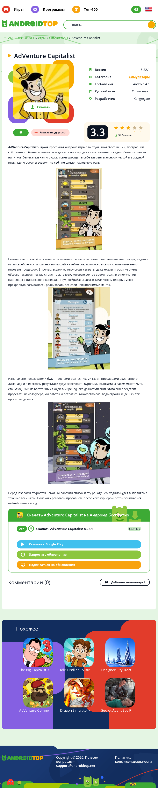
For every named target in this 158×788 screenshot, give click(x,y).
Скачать (43, 107)
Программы (54, 9)
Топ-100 (91, 9)
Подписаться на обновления (52, 565)
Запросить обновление (48, 554)
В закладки (21, 132)
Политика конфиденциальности (133, 759)
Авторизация (136, 9)
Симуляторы (139, 77)
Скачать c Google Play (46, 544)
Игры (18, 9)
